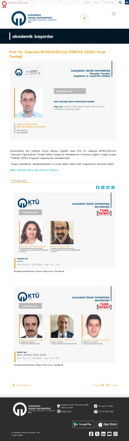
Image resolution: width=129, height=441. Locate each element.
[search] (121, 2)
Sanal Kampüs (108, 2)
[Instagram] (115, 434)
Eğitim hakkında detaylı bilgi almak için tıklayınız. (34, 170)
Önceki (96, 385)
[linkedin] (103, 434)
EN (127, 2)
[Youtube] (109, 434)
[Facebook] (91, 434)
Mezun (96, 2)
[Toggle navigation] (114, 14)
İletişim (87, 2)
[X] (97, 434)
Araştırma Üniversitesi (18, 2)
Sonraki (114, 385)
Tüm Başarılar (23, 385)
